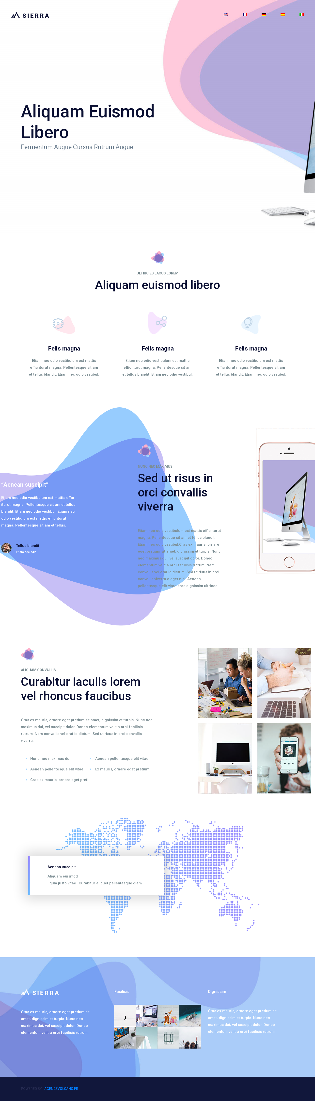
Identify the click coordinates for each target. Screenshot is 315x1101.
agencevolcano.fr (61, 1089)
